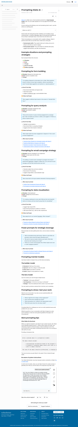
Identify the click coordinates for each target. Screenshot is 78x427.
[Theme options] (72, 2)
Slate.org (22, 418)
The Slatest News (44, 413)
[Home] (2, 5)
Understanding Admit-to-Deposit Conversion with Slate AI (36, 146)
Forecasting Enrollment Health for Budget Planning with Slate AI (38, 251)
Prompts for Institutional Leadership (31, 253)
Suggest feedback (45, 406)
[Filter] (17, 9)
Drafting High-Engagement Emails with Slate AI (34, 184)
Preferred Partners (33, 418)
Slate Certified (33, 416)
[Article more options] (56, 16)
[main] (39, 208)
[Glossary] (68, 2)
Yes (39, 397)
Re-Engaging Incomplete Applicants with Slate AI (34, 186)
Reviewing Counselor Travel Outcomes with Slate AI (35, 144)
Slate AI (23, 20)
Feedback (32, 415)
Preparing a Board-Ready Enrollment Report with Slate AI (36, 222)
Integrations (43, 416)
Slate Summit (44, 418)
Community (32, 413)
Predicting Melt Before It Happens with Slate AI (34, 143)
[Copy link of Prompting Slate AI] (42, 10)
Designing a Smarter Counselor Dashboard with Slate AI (36, 224)
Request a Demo (58, 412)
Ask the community (33, 406)
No (46, 397)
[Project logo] (6, 2)
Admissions (23, 413)
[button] (9, 9)
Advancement (23, 416)
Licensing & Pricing (45, 415)
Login (75, 1)
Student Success (24, 415)
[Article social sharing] (53, 16)
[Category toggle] (19, 10)
